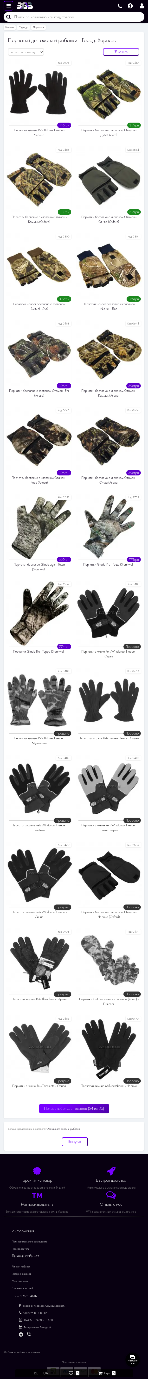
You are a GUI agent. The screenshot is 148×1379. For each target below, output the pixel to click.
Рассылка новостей (22, 1288)
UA (45, 1373)
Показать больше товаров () (74, 1108)
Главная (9, 27)
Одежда (23, 27)
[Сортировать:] (26, 52)
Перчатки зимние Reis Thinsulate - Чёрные (39, 999)
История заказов (21, 1273)
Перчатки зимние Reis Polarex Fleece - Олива (109, 738)
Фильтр (121, 52)
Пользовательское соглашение (29, 1241)
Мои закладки (20, 1281)
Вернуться (74, 1142)
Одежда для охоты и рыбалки (63, 1128)
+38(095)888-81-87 (33, 1313)
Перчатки (38, 27)
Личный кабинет (21, 1266)
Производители (21, 1248)
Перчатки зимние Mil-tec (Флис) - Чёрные (109, 1086)
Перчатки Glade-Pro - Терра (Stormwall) (39, 651)
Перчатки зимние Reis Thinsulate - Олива (39, 1086)
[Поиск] (7, 17)
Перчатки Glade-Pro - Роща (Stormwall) (109, 564)
